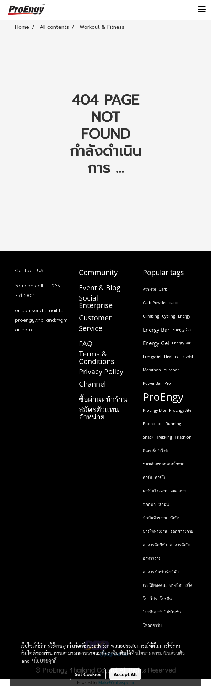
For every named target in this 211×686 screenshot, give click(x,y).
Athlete (149, 289)
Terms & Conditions (96, 357)
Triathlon (183, 437)
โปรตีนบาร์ (152, 611)
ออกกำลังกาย (181, 531)
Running (173, 423)
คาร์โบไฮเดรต (155, 490)
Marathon (152, 369)
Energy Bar (156, 329)
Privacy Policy (101, 371)
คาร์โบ (160, 477)
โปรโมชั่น (172, 611)
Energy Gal (182, 329)
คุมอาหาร (178, 490)
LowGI (187, 356)
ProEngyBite (180, 410)
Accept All (125, 674)
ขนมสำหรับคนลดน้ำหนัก (164, 464)
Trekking (164, 437)
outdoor (171, 369)
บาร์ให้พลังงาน (155, 531)
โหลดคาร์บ (152, 625)
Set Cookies (88, 674)
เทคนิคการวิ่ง (180, 585)
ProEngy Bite (154, 410)
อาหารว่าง (151, 558)
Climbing (151, 316)
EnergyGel (152, 356)
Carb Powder (155, 302)
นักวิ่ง (174, 517)
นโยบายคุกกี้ (44, 660)
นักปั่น (163, 504)
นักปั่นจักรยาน (155, 517)
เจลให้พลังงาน (155, 585)
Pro (167, 383)
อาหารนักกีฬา (155, 544)
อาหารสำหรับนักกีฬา (161, 571)
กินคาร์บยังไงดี (155, 450)
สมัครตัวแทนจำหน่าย (99, 413)
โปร (153, 598)
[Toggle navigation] (202, 10)
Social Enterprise (96, 301)
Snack (148, 437)
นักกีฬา (149, 504)
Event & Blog (99, 287)
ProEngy (163, 396)
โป (145, 598)
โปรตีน (166, 598)
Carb (163, 289)
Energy (184, 316)
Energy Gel (156, 343)
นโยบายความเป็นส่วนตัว (160, 653)
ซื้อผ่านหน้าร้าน (103, 399)
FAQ (86, 343)
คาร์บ (147, 477)
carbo (174, 302)
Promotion (153, 423)
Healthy (171, 356)
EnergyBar (181, 342)
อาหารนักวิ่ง (180, 544)
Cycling (168, 316)
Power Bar (152, 383)
